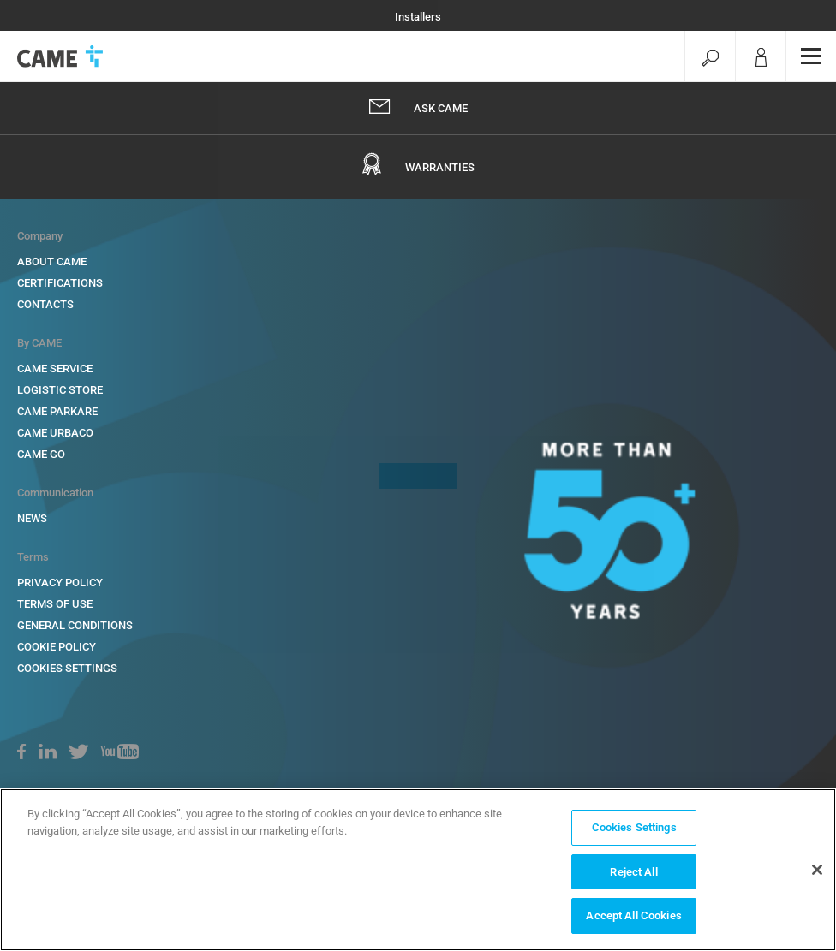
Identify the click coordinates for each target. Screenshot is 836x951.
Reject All (633, 871)
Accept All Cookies (633, 915)
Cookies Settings (634, 827)
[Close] (817, 870)
